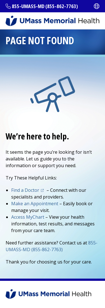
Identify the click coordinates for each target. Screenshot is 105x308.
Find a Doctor (25, 190)
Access (27, 217)
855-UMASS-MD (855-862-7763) (45, 6)
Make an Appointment (34, 203)
